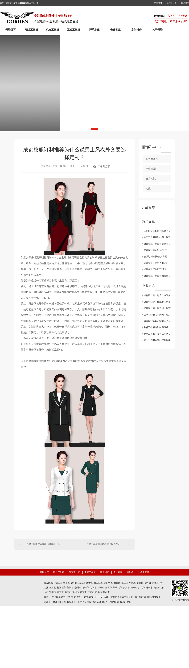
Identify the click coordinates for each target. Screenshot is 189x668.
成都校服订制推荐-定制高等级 (157, 269)
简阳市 (93, 587)
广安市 (91, 592)
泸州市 (126, 587)
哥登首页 (10, 29)
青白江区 (98, 582)
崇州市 (77, 587)
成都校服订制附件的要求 (156, 263)
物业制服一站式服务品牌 (171, 21)
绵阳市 (101, 587)
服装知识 (150, 178)
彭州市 (70, 587)
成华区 (89, 582)
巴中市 (98, 592)
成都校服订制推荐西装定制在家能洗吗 (157, 275)
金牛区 (74, 582)
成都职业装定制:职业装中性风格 (157, 250)
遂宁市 (149, 587)
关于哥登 (157, 29)
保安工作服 (52, 29)
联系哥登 (185, 3)
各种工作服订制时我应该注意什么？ (157, 327)
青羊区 (66, 582)
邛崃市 (85, 587)
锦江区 (58, 582)
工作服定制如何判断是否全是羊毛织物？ (157, 231)
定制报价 (136, 29)
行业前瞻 (150, 168)
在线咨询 (158, 3)
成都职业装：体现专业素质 (157, 301)
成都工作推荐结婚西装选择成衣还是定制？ (107, 544)
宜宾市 (60, 592)
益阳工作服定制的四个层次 (157, 237)
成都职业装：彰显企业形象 (157, 295)
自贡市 (108, 587)
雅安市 (83, 592)
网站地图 (114, 602)
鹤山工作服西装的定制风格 (157, 340)
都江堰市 (61, 587)
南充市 (68, 592)
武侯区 (81, 582)
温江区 (124, 582)
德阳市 (134, 587)
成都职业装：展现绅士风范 (157, 308)
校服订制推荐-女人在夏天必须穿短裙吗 (157, 256)
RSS (122, 602)
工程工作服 (73, 29)
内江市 (157, 587)
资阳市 (52, 592)
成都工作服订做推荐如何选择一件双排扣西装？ (44, 544)
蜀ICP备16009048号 (97, 602)
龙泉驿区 (108, 582)
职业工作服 (31, 29)
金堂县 (147, 582)
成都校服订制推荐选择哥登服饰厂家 (157, 243)
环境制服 (94, 29)
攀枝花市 (117, 587)
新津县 (52, 587)
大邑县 (155, 582)
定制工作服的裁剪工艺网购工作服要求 (157, 333)
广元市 (141, 587)
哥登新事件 (151, 158)
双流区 (132, 582)
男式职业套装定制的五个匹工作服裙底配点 (157, 321)
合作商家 (115, 29)
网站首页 (44, 572)
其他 (148, 188)
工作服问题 (171, 3)
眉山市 (106, 592)
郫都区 (140, 582)
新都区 (117, 582)
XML (129, 602)
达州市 (75, 592)
